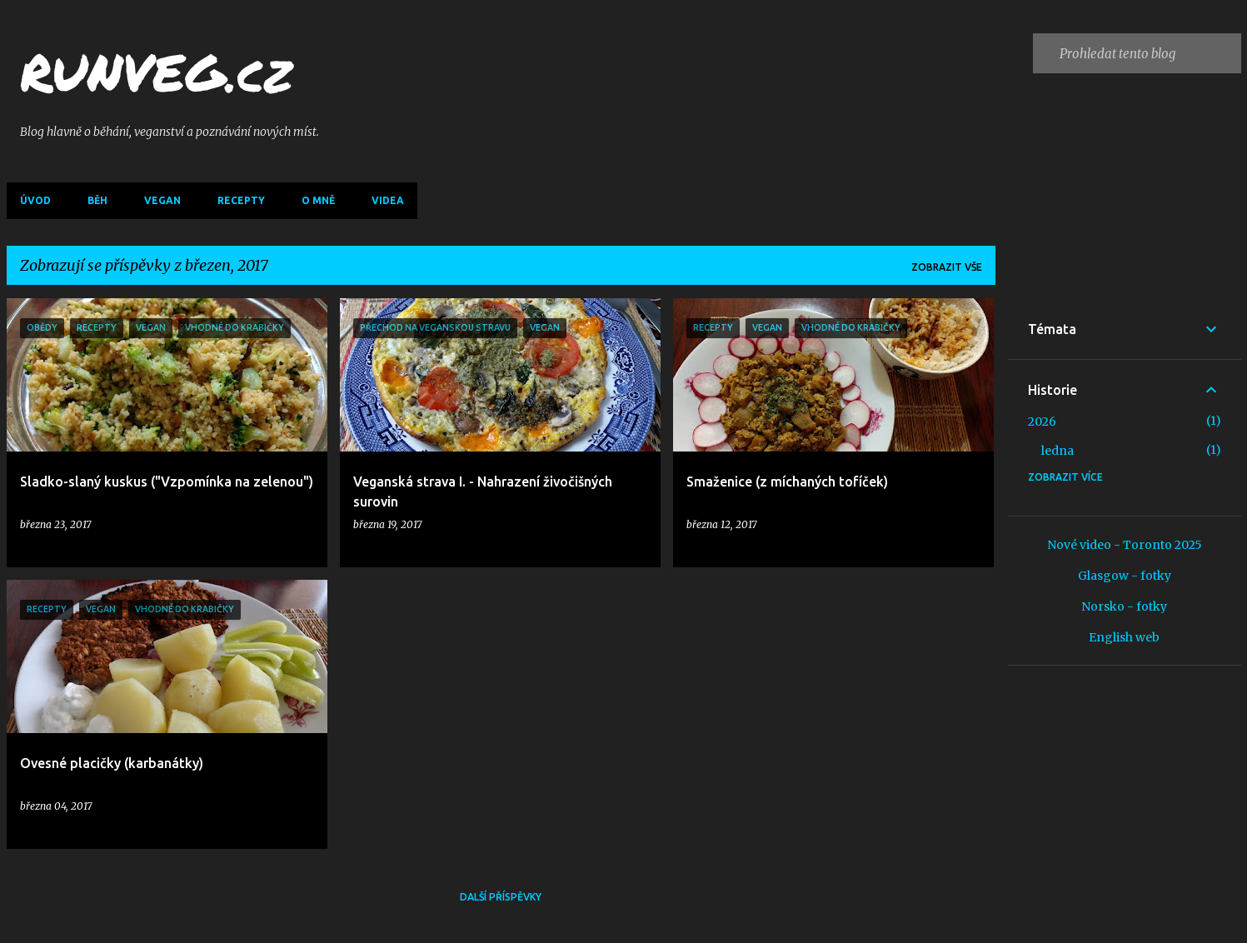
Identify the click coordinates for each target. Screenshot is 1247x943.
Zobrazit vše (946, 267)
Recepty (241, 200)
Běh (97, 200)
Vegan (162, 200)
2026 (1042, 421)
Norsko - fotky (1124, 606)
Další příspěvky (500, 896)
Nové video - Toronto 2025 (1124, 544)
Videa (388, 200)
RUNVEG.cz (156, 71)
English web (1124, 637)
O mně (318, 200)
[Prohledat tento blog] (1147, 53)
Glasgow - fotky (1124, 575)
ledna (1057, 450)
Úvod (35, 200)
